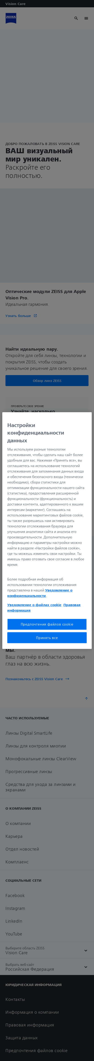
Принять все (47, 637)
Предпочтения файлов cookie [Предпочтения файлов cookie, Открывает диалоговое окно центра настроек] (47, 624)
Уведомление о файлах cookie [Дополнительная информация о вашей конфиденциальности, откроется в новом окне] (34, 604)
